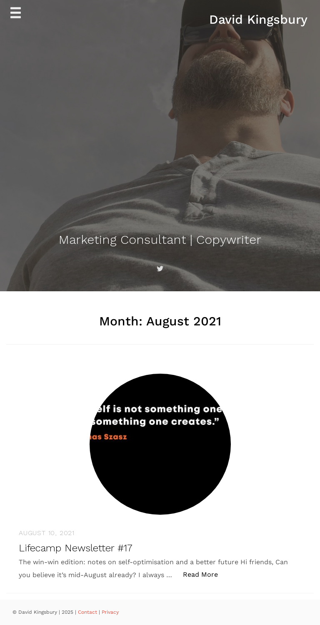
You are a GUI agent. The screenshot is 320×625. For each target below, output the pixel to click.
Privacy (110, 612)
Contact (88, 612)
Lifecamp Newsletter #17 (75, 548)
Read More (205, 574)
